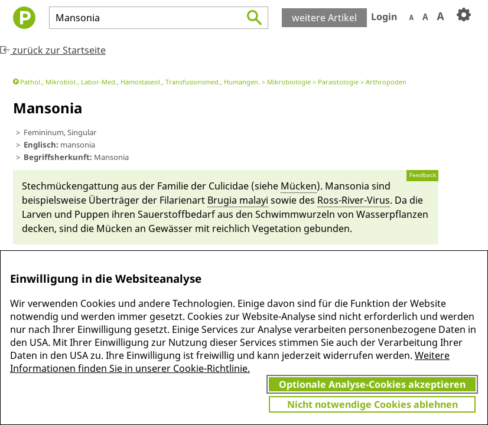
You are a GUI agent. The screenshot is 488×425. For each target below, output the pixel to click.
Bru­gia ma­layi (237, 200)
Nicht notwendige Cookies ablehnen (372, 404)
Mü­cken (299, 185)
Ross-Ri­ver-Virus (353, 200)
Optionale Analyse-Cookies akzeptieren (372, 384)
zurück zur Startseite (53, 50)
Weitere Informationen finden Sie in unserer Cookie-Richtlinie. (230, 362)
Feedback (422, 175)
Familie (172, 185)
